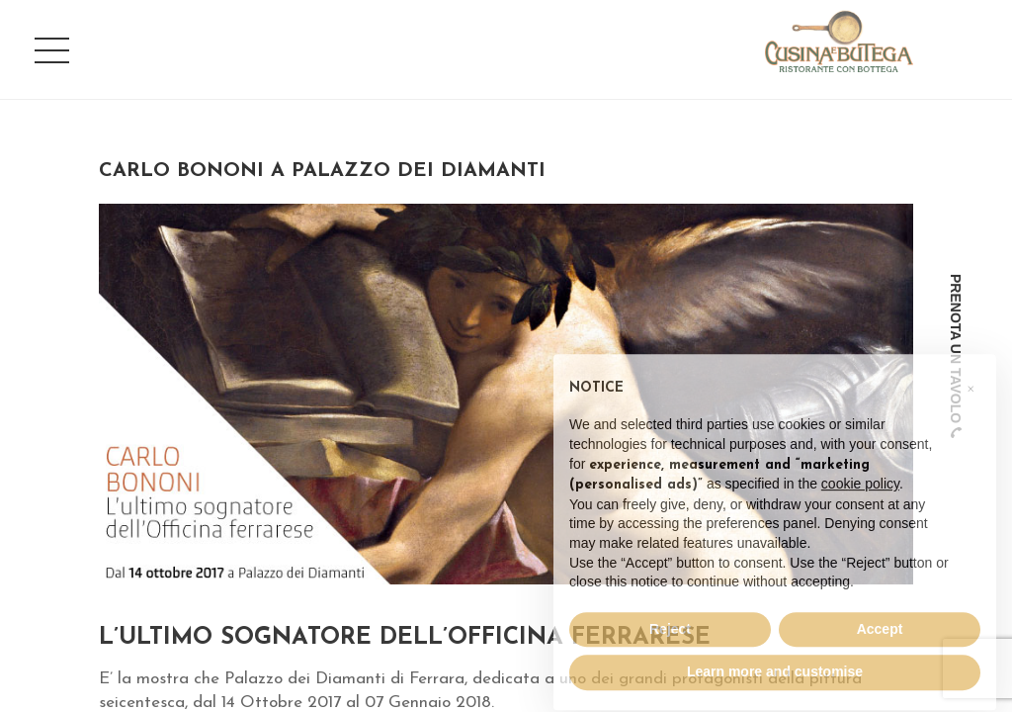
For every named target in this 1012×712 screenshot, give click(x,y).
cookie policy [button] (860, 516)
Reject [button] (670, 661)
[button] (970, 418)
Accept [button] (880, 661)
